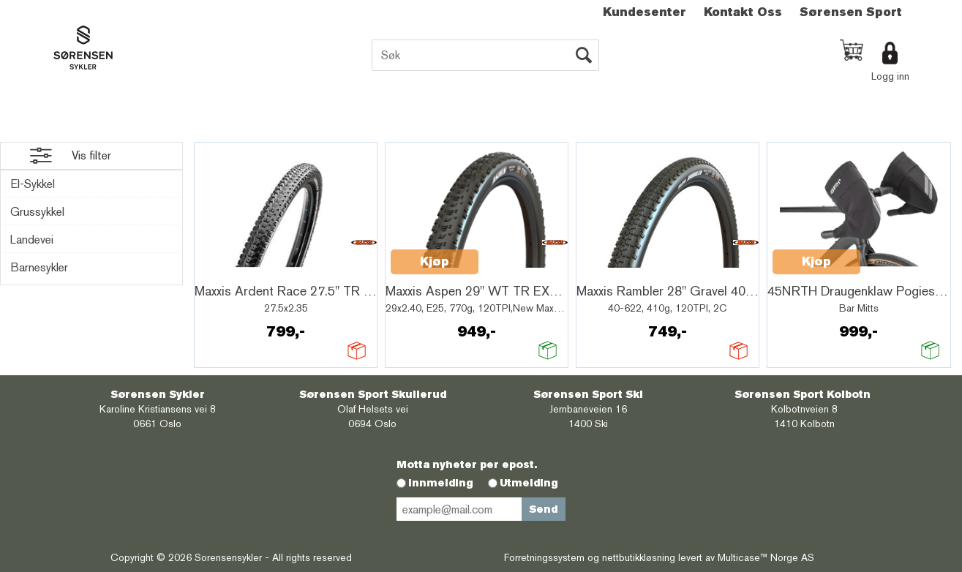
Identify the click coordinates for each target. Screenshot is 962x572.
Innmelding (440, 483)
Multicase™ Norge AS (766, 557)
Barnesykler (39, 267)
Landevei (31, 240)
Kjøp (434, 261)
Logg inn (890, 76)
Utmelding (529, 483)
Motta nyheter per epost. (467, 464)
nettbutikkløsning (638, 557)
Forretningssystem (544, 557)
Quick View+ (237, 270)
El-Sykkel (32, 184)
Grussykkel (37, 212)
